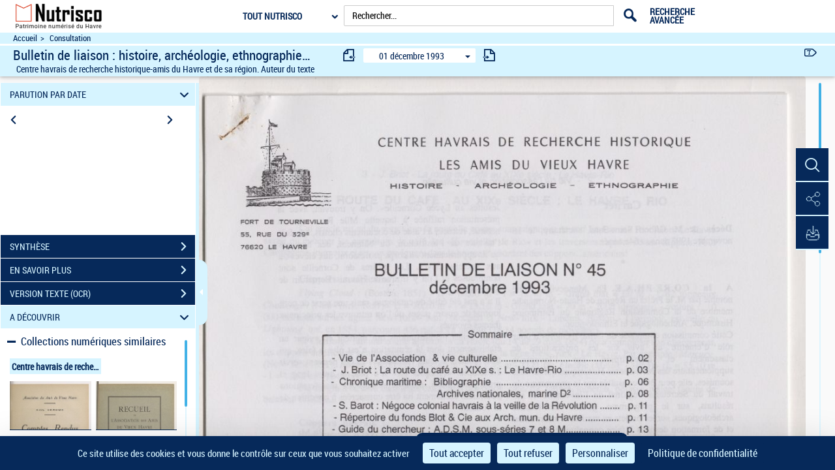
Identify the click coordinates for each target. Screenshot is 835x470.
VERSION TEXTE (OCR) (102, 294)
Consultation (70, 38)
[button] (812, 165)
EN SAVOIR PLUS (102, 270)
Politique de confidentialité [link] (702, 453)
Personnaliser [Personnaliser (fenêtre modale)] (600, 453)
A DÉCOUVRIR (101, 317)
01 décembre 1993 (411, 56)
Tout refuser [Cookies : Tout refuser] (528, 453)
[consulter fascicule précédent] (350, 55)
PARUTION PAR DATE (101, 94)
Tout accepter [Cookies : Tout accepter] (456, 453)
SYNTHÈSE (102, 247)
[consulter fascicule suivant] (489, 55)
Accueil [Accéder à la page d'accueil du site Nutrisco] (25, 38)
